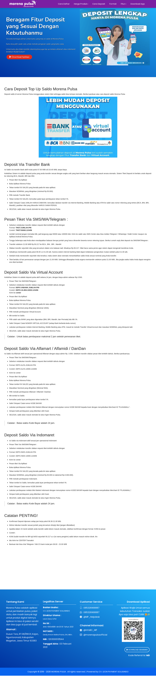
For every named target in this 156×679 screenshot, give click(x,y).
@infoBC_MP (77, 630)
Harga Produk (81, 3)
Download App (137, 3)
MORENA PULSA (58, 671)
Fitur (123, 3)
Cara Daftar (64, 3)
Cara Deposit (98, 3)
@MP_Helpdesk (78, 616)
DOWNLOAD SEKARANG (123, 649)
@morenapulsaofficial (82, 634)
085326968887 (78, 607)
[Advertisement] (78, 572)
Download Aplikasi (19, 57)
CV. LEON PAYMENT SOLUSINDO (113, 671)
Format (113, 3)
